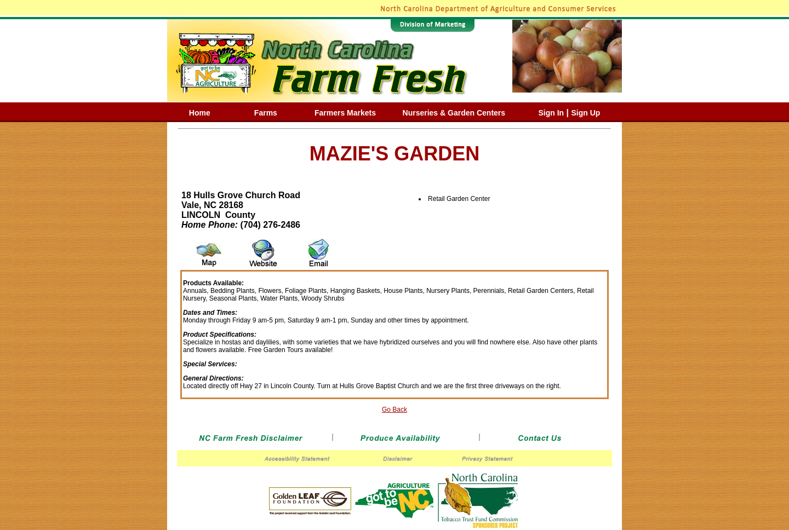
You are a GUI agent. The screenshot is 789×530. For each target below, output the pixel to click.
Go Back (394, 409)
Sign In (551, 112)
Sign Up (586, 112)
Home (199, 112)
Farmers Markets (345, 112)
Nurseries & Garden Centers (454, 112)
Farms (265, 112)
